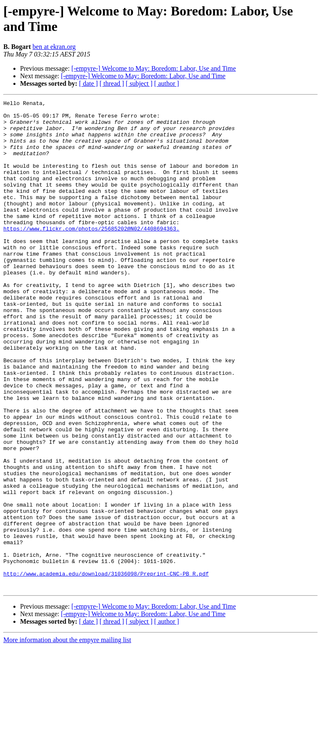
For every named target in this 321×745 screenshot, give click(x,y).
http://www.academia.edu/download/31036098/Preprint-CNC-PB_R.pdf (106, 669)
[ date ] (88, 83)
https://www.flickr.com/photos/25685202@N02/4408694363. (91, 255)
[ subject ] (139, 83)
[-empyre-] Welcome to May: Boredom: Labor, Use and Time (153, 68)
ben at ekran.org (54, 46)
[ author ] (166, 83)
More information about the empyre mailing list (67, 737)
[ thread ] (111, 83)
